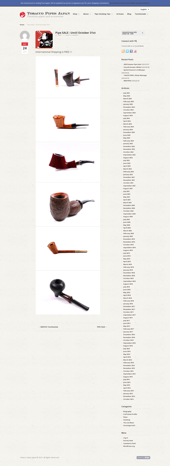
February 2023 (128, 141)
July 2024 (126, 118)
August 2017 (128, 318)
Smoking (126, 420)
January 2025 (128, 104)
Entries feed (128, 441)
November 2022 (129, 149)
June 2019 (126, 256)
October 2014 (128, 399)
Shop (75, 14)
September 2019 (129, 247)
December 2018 (129, 273)
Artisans (120, 14)
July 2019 (126, 253)
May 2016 (126, 354)
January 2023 (128, 143)
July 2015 (126, 379)
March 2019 (127, 264)
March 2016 (127, 360)
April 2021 (127, 200)
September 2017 (129, 315)
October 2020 (128, 211)
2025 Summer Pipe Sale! (132, 64)
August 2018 (128, 284)
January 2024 (128, 130)
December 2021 (129, 177)
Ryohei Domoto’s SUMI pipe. (134, 70)
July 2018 (126, 287)
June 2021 (126, 194)
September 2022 (129, 155)
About (86, 14)
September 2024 (129, 113)
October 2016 (128, 340)
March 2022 (127, 169)
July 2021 (126, 191)
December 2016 (129, 334)
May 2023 (126, 138)
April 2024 (127, 121)
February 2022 (128, 172)
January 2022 (128, 174)
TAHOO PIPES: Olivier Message (135, 75)
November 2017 (129, 309)
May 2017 (126, 326)
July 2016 (126, 349)
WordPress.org (129, 446)
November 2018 (129, 276)
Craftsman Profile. (130, 414)
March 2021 (127, 203)
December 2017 (129, 306)
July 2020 (126, 219)
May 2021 (126, 197)
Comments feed (129, 443)
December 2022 (129, 146)
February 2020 (128, 233)
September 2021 (129, 186)
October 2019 (128, 245)
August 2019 (128, 250)
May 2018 (126, 292)
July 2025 (126, 93)
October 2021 (128, 183)
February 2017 (128, 329)
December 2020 (129, 205)
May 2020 (126, 225)
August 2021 (128, 188)
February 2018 (128, 301)
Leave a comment (71, 35)
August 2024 (128, 115)
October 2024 (128, 110)
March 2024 (127, 124)
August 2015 (128, 377)
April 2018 (127, 295)
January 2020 (128, 236)
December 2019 (129, 239)
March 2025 (127, 99)
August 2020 (128, 217)
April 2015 (127, 388)
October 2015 (128, 371)
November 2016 (129, 337)
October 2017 (128, 312)
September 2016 (129, 343)
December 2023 (129, 132)
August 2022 (128, 158)
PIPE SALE (102, 327)
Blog (129, 14)
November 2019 (129, 242)
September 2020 (129, 214)
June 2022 (126, 163)
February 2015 (128, 391)
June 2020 (126, 222)
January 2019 (128, 270)
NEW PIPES (127, 81)
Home (22, 25)
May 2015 (126, 385)
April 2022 (127, 166)
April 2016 (127, 357)
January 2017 (128, 332)
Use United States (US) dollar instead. (126, 3)
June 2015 (126, 382)
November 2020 (129, 208)
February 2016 (128, 363)
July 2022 (126, 160)
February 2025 (128, 101)
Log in (125, 438)
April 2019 (127, 261)
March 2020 (127, 231)
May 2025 (126, 96)
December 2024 (129, 107)
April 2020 (127, 228)
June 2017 (126, 323)
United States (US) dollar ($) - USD (129, 33)
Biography (127, 411)
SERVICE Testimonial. (48, 327)
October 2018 (128, 278)
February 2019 (128, 267)
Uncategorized (129, 425)
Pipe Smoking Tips (102, 14)
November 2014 (129, 396)
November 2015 (129, 368)
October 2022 (128, 152)
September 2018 (129, 281)
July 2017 (126, 320)
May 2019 (126, 259)
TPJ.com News (128, 423)
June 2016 (126, 351)
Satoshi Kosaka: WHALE (132, 67)
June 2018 (126, 290)
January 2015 (128, 394)
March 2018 (127, 298)
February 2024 (128, 127)
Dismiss (146, 3)
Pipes (60, 35)
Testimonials (140, 14)
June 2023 (126, 135)
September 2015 (129, 374)
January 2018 (128, 304)
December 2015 (129, 365)
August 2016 (128, 346)
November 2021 (129, 180)
